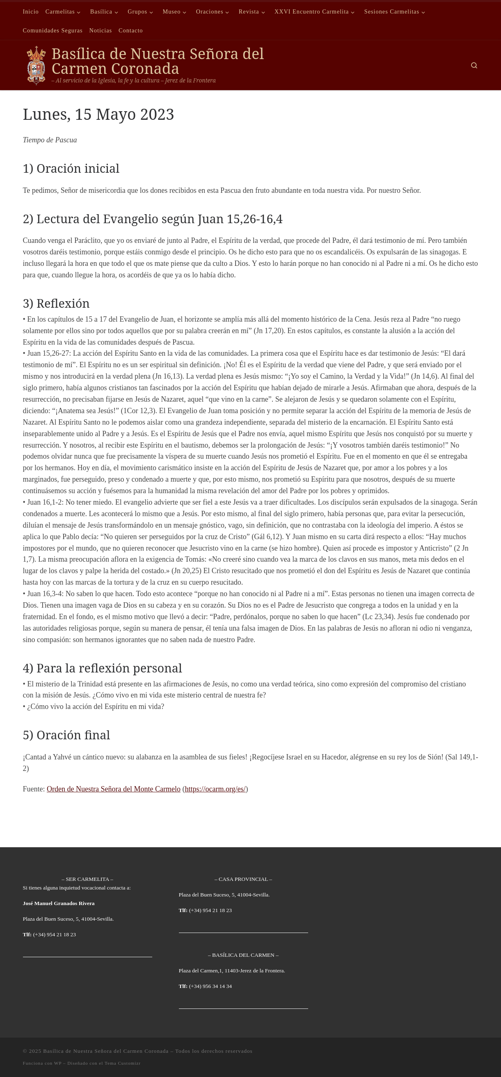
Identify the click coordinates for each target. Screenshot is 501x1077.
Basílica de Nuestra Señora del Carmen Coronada (106, 1051)
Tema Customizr (123, 1063)
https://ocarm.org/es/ (215, 789)
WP (58, 1063)
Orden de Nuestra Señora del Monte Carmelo (114, 789)
